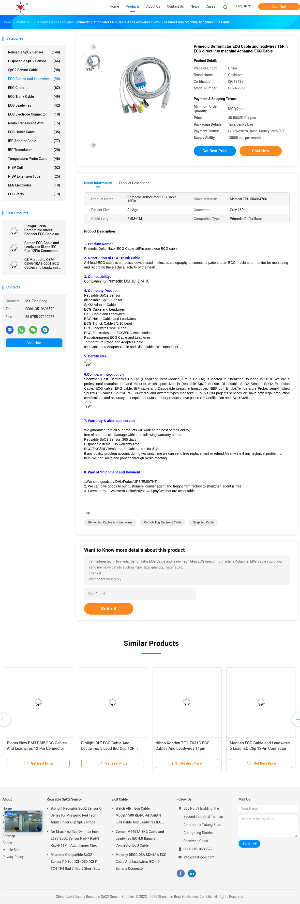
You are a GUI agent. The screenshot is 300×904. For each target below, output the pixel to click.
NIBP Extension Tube (34, 176)
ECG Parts (34, 194)
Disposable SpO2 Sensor (34, 61)
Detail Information (98, 183)
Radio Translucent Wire (34, 123)
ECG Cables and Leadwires (34, 78)
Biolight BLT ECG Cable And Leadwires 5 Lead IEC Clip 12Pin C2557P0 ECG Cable (109, 748)
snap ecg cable (203, 522)
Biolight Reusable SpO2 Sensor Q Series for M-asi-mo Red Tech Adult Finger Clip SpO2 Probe (76, 815)
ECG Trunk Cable (34, 96)
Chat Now (279, 7)
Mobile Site (11, 850)
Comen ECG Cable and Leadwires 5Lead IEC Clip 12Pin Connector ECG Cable (41, 247)
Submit (109, 609)
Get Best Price (214, 151)
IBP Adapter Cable (34, 140)
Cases (7, 843)
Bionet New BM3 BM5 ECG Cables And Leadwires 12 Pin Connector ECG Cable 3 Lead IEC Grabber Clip (37, 748)
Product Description (134, 183)
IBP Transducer (34, 149)
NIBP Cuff (34, 167)
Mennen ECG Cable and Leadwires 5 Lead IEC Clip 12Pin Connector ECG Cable (260, 748)
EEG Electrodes (34, 185)
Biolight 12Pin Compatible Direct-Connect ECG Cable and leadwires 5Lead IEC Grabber (42, 230)
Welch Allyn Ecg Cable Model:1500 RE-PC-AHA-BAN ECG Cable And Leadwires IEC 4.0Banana (138, 816)
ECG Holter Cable (34, 132)
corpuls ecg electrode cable (162, 522)
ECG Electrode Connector (34, 114)
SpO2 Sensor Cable (34, 69)
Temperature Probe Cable (34, 158)
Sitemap (8, 836)
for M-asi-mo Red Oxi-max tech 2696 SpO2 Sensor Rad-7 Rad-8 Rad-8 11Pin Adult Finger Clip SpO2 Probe (75, 839)
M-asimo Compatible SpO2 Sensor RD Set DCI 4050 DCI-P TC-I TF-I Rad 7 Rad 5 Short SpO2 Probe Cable (76, 862)
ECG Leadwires (34, 105)
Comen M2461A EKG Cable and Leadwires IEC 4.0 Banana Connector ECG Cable (140, 838)
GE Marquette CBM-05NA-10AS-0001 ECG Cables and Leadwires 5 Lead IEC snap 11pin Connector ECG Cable (42, 263)
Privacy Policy (13, 857)
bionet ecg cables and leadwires (110, 522)
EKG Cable (34, 87)
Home (7, 808)
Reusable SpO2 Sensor (34, 52)
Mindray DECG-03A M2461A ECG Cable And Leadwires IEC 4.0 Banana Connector (141, 862)
